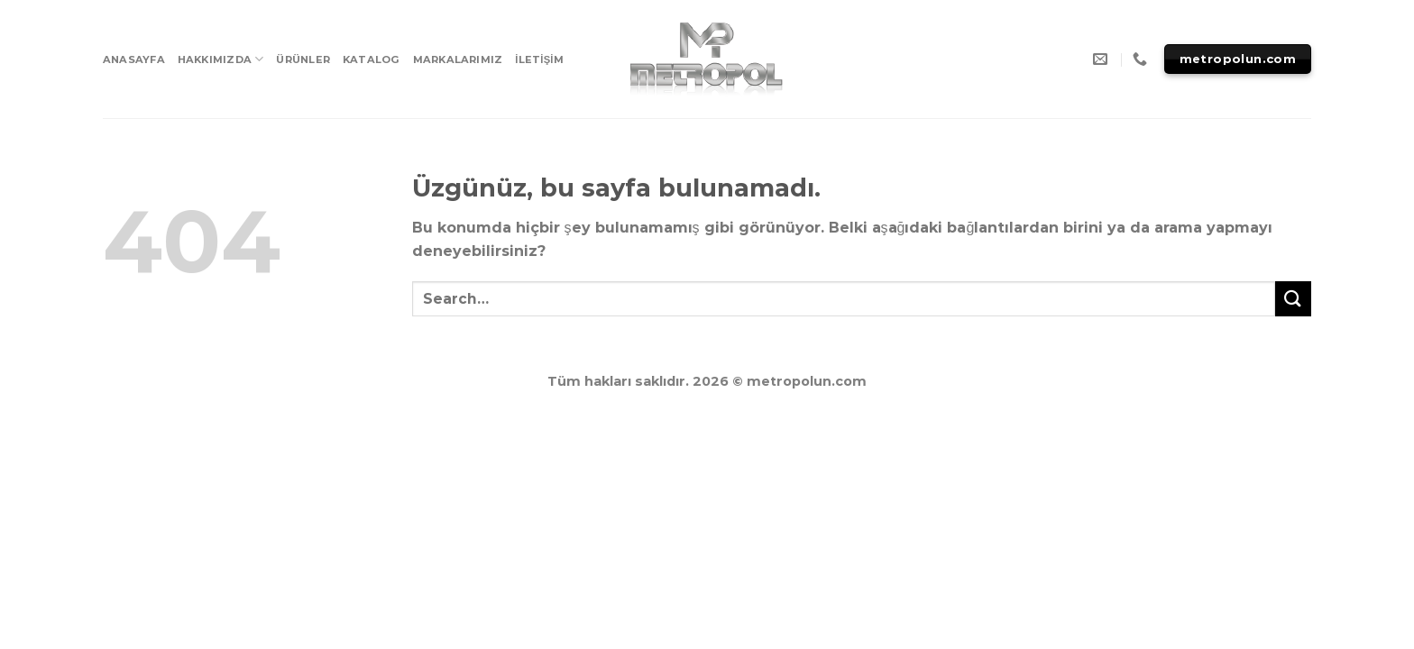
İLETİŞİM (539, 59)
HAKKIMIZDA (221, 59)
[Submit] (1293, 298)
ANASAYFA (134, 59)
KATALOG (371, 59)
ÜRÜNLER (303, 59)
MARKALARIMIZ (458, 59)
